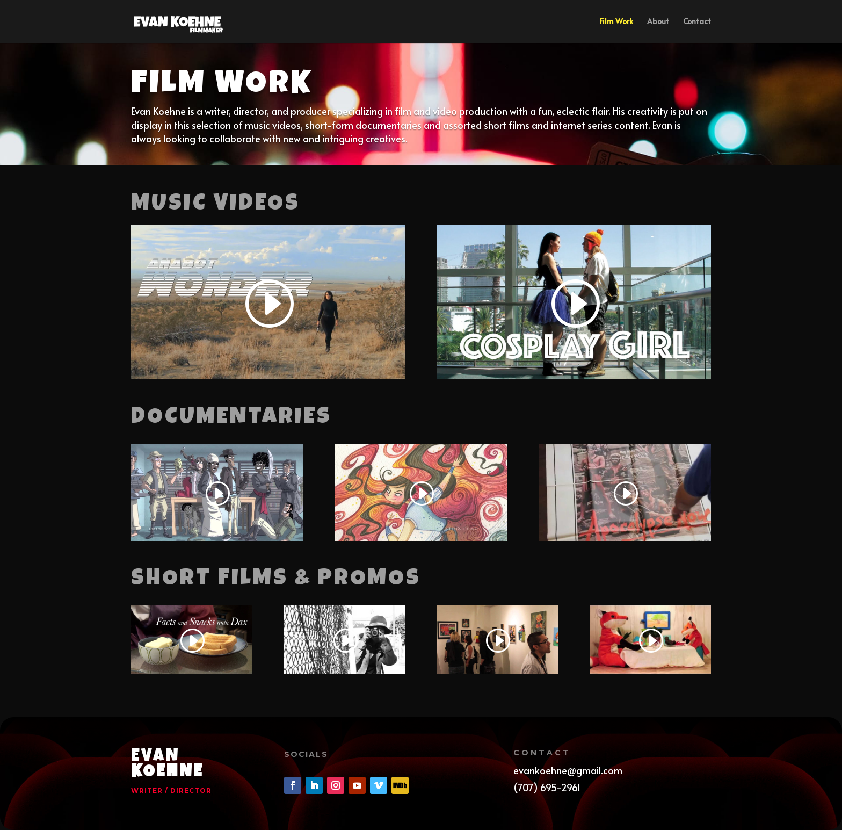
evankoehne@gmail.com (567, 770)
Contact (697, 22)
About (658, 22)
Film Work (616, 22)
